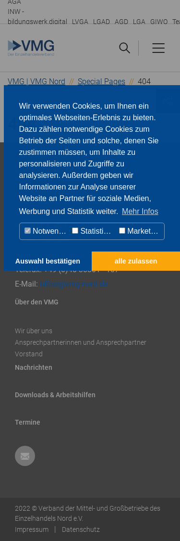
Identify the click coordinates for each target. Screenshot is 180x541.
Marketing (140, 231)
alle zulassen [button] (136, 261)
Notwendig (46, 231)
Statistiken (94, 231)
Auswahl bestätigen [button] (47, 261)
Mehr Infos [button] (140, 211)
